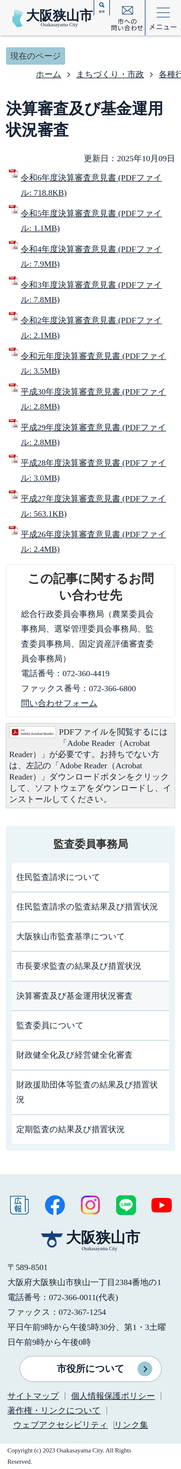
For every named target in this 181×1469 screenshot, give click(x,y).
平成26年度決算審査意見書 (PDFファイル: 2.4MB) (93, 542)
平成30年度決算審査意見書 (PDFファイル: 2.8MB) (93, 399)
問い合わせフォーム (59, 703)
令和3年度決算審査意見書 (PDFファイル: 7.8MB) (91, 292)
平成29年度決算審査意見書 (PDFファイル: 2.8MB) (93, 435)
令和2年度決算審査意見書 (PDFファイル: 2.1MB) (91, 328)
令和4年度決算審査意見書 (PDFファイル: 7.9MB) (91, 256)
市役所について (90, 1368)
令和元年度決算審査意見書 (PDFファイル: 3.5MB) (93, 363)
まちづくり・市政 (110, 74)
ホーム (48, 74)
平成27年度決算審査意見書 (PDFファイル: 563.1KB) (93, 506)
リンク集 (131, 1424)
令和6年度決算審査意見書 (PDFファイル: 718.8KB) (91, 185)
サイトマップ (33, 1395)
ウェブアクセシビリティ (60, 1424)
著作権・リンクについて (54, 1410)
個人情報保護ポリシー (113, 1395)
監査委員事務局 (90, 844)
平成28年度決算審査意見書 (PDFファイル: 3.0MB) (93, 470)
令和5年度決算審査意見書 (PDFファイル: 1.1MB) (91, 221)
